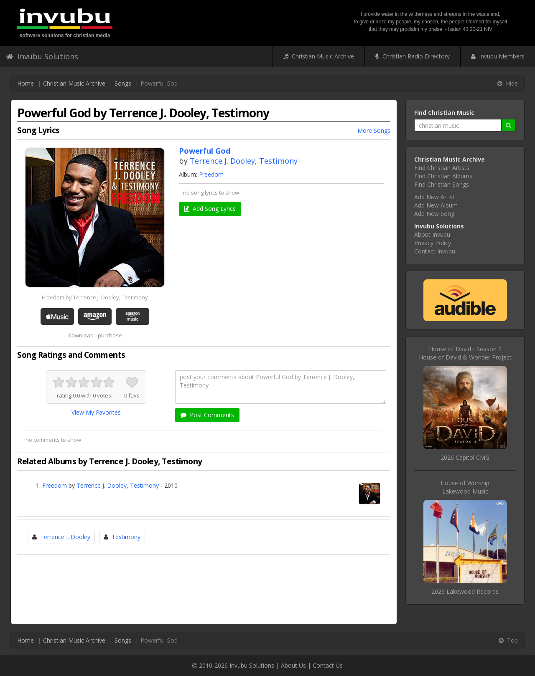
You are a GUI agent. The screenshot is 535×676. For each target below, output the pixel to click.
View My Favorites (96, 412)
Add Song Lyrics (210, 209)
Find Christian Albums (443, 176)
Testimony (278, 161)
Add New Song (434, 214)
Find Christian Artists (441, 168)
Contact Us (328, 665)
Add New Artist (434, 197)
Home (25, 83)
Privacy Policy (432, 243)
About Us (293, 665)
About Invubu (432, 234)
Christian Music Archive (318, 56)
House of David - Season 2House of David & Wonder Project (465, 353)
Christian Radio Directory (412, 56)
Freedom (211, 174)
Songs (123, 83)
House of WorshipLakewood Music (465, 487)
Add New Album (436, 205)
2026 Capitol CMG (465, 457)
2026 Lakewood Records (465, 591)
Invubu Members (498, 56)
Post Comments (207, 415)
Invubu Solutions (42, 56)
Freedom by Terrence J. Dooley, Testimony (95, 297)
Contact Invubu (434, 251)
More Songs (373, 130)
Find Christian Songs (441, 184)
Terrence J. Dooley (222, 161)
